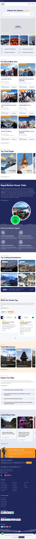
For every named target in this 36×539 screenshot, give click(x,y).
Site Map (25, 485)
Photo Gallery (14, 483)
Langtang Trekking (24, 270)
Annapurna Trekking (7, 270)
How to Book (3, 490)
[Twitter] (3, 475)
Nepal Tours (29, 170)
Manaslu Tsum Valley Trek (6, 131)
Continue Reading (5, 437)
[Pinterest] (10, 475)
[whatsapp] (2, 533)
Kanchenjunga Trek (4, 502)
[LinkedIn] (7, 475)
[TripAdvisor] (4, 311)
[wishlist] (28, 4)
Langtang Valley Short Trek (24, 105)
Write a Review (14, 488)
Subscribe (29, 462)
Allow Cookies (21, 537)
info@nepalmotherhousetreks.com (7, 470)
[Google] (11, 311)
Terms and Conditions (4, 485)
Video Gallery (14, 485)
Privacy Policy (14, 490)
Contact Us (26, 487)
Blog (25, 483)
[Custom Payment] (18, 526)
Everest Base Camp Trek (6, 79)
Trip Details (14, 87)
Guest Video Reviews (4, 488)
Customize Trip (14, 487)
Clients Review (3, 482)
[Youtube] (9, 475)
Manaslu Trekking (24, 284)
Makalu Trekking (3, 506)
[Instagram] (5, 475)
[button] (31, 14)
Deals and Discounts (4, 487)
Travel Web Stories (4, 483)
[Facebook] (1, 475)
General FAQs (26, 482)
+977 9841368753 (5, 472)
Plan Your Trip (14, 482)
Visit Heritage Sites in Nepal (22, 365)
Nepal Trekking (12, 170)
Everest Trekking (6, 284)
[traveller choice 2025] (15, 220)
